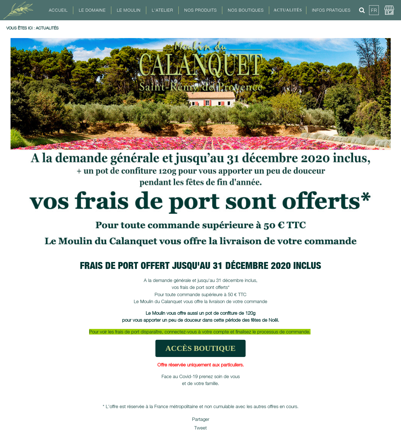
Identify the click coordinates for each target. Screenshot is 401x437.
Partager (200, 419)
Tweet (200, 428)
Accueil (58, 10)
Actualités (288, 10)
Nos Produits (200, 10)
